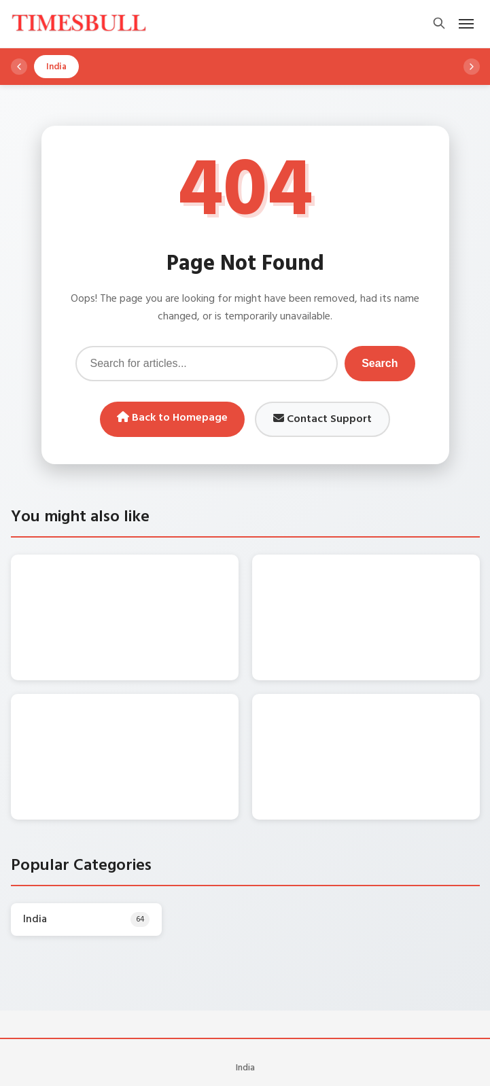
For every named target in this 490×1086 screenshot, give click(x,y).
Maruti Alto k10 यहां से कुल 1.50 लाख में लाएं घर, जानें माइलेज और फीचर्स (391, 585)
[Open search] (439, 24)
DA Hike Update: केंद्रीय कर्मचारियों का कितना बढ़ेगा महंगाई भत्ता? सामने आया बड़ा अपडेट (152, 696)
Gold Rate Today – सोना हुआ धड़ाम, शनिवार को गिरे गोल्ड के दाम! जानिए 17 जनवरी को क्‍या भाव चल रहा (395, 703)
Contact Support (322, 419)
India (245, 1011)
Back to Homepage (172, 418)
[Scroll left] (19, 66)
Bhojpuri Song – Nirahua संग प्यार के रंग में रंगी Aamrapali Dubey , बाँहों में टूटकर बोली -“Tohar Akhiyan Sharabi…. (145, 593)
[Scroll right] (471, 66)
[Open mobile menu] (466, 23)
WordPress (274, 1064)
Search (380, 363)
